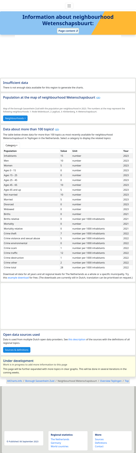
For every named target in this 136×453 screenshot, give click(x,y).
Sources (99, 439)
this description (76, 339)
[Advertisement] (68, 56)
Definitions (101, 442)
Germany (56, 442)
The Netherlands (60, 439)
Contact (99, 446)
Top (127, 381)
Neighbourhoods (14, 118)
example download (18, 277)
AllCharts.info (14, 381)
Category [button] (11, 145)
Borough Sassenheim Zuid (39, 381)
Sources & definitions (16, 349)
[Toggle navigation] (69, 6)
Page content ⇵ (68, 31)
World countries (59, 446)
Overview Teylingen (111, 381)
